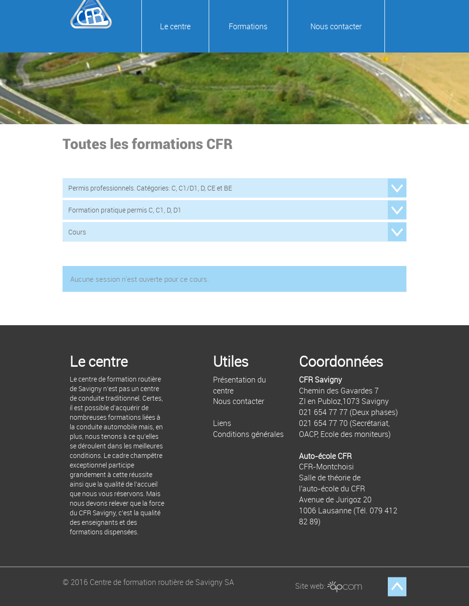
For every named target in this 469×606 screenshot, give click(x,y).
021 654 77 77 (323, 412)
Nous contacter (336, 26)
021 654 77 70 (323, 423)
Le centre (175, 26)
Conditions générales (248, 434)
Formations (248, 26)
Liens (222, 423)
